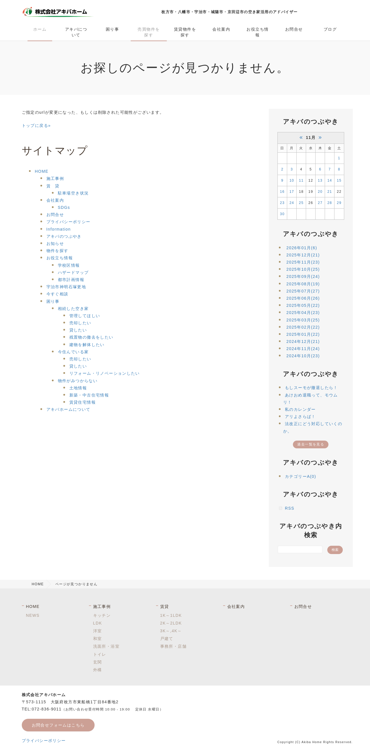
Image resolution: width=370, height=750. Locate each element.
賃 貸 (53, 186)
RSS (289, 508)
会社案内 (221, 29)
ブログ (330, 29)
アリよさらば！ (300, 416)
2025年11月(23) (303, 262)
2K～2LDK (171, 623)
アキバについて (76, 32)
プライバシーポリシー (68, 221)
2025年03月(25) (303, 320)
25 (301, 203)
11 (301, 180)
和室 (97, 638)
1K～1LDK (171, 615)
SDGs (64, 207)
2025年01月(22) (303, 334)
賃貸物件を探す (185, 32)
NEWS (33, 615)
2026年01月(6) (301, 248)
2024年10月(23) (303, 356)
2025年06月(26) (303, 298)
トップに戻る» (36, 125)
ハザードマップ (73, 272)
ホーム (39, 29)
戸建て (166, 638)
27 (320, 203)
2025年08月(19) (303, 284)
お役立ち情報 (257, 32)
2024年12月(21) (303, 341)
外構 (97, 669)
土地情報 (78, 388)
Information (58, 229)
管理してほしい (84, 315)
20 (320, 192)
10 (291, 180)
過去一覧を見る (310, 444)
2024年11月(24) (303, 348)
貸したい (78, 330)
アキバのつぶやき (64, 236)
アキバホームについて (68, 409)
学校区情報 (69, 265)
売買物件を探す (149, 32)
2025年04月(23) (303, 312)
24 (291, 203)
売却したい (80, 323)
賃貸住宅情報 (82, 402)
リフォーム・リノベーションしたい (104, 373)
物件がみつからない (78, 380)
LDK (97, 623)
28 (329, 203)
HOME (42, 171)
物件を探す (57, 250)
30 (282, 214)
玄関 (97, 662)
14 (329, 180)
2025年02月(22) (303, 327)
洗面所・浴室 (106, 646)
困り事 (112, 29)
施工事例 (55, 178)
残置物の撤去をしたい (91, 337)
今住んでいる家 (73, 352)
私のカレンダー (300, 409)
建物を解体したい (87, 344)
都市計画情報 (71, 279)
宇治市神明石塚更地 (66, 286)
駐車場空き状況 (73, 193)
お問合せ (294, 29)
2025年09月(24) (303, 276)
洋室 (97, 631)
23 (282, 203)
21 (329, 192)
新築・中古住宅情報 (89, 395)
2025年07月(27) (303, 291)
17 (291, 192)
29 (339, 203)
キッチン (102, 615)
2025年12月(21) (303, 255)
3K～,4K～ (171, 631)
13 (320, 180)
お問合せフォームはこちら (58, 725)
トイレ (99, 654)
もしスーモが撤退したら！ (311, 387)
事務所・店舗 (173, 646)
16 (282, 192)
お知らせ (55, 243)
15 (339, 180)
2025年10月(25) (303, 269)
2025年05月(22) (303, 305)
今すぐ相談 (57, 294)
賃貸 (164, 606)
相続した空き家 (73, 308)
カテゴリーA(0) (300, 476)
